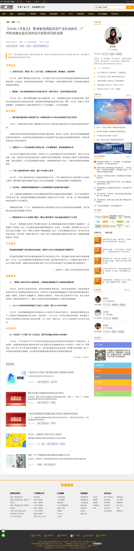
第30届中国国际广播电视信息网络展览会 (111, 131)
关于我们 (36, 535)
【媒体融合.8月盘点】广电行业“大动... (110, 85)
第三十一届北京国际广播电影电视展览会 (111, 127)
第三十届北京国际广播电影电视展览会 (110, 140)
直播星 (40, 464)
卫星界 (36, 2)
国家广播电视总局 (12, 46)
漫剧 (43, 444)
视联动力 (120, 511)
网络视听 (115, 305)
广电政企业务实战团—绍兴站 (107, 136)
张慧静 (106, 325)
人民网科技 (84, 502)
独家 (11, 14)
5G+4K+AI (105, 54)
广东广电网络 (38, 511)
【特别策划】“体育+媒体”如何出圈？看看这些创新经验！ (114, 201)
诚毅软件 (120, 502)
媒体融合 (119, 54)
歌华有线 (37, 497)
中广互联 (19, 2)
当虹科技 (107, 508)
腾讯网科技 (84, 500)
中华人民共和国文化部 (18, 511)
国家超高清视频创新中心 (40, 46)
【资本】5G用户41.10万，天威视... (109, 89)
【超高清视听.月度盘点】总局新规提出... (111, 81)
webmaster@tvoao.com (80, 544)
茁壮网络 (107, 502)
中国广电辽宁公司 (40, 516)
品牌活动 (21, 14)
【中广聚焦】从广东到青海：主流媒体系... (112, 72)
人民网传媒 (61, 497)
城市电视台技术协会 (17, 514)
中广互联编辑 (112, 49)
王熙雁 (106, 312)
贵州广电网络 (38, 502)
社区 (44, 2)
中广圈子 (75, 535)
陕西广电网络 (38, 508)
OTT (63, 14)
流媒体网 (60, 502)
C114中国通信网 (62, 505)
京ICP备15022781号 (89, 542)
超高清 (29, 46)
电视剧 (53, 402)
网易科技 (84, 508)
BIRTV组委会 (108, 497)
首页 (4, 14)
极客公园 (84, 514)
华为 (120, 508)
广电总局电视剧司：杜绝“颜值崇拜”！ (110, 206)
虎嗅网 (95, 502)
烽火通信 (120, 500)
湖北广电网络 (38, 500)
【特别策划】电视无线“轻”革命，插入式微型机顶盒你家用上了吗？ (114, 183)
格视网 (28, 2)
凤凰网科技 (84, 497)
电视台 (43, 14)
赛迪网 (95, 500)
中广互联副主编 (108, 301)
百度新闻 (96, 505)
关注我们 (101, 535)
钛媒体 (83, 511)
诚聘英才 (49, 535)
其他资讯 (80, 14)
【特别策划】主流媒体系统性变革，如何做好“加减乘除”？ (114, 189)
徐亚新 (46, 42)
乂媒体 (59, 516)
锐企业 (91, 14)
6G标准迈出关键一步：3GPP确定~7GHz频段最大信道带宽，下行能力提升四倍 (114, 163)
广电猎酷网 (61, 500)
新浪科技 (84, 505)
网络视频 (53, 14)
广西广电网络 (38, 505)
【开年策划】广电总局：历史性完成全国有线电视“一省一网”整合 (114, 195)
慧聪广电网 (61, 508)
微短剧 (63, 444)
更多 (128, 95)
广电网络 (32, 14)
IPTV (71, 14)
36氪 (94, 508)
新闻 (13, 22)
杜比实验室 (108, 511)
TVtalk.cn (60, 514)
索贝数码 (107, 505)
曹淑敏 (22, 46)
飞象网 (95, 497)
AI (38, 444)
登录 (128, 2)
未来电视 (107, 500)
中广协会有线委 (15, 516)
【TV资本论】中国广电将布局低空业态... (111, 77)
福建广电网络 (38, 514)
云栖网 (59, 511)
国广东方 (120, 505)
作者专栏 (114, 14)
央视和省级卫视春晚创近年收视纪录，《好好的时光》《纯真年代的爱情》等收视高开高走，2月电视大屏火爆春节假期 (114, 170)
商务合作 (62, 535)
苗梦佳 (106, 298)
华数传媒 (120, 497)
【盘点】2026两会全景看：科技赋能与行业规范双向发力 (114, 177)
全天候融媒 (102, 14)
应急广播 (53, 382)
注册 (132, 2)
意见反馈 (88, 535)
